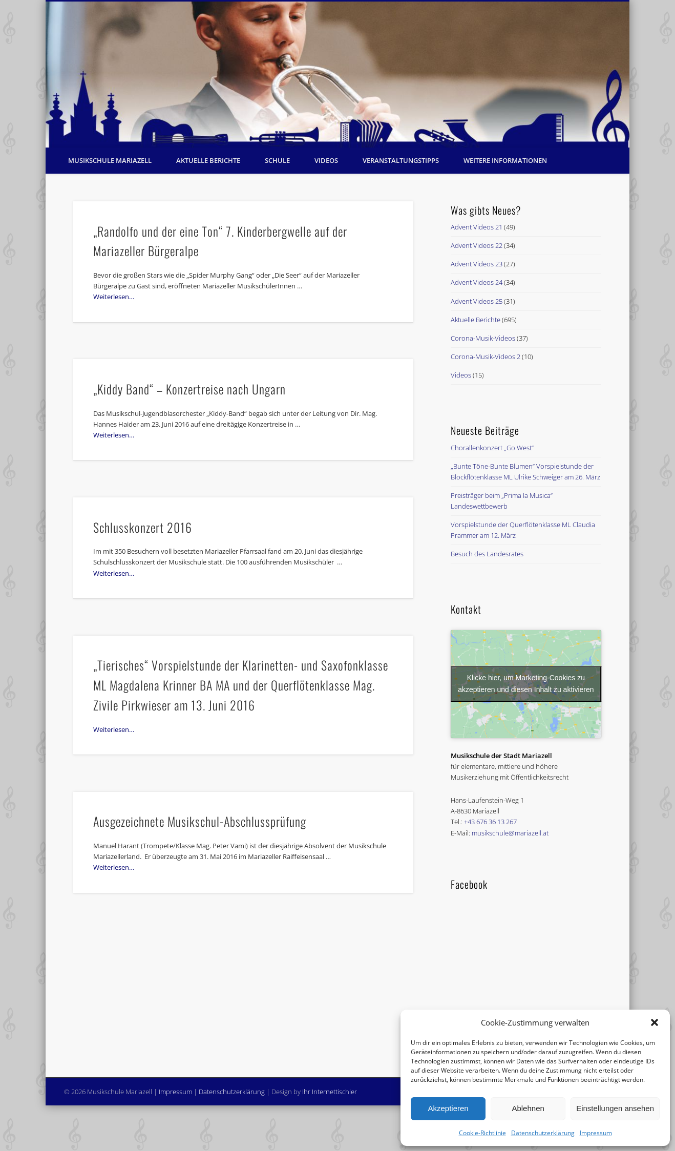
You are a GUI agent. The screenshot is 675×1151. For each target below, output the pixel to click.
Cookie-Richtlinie (482, 1132)
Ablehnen (528, 1108)
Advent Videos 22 (476, 245)
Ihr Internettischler (329, 1091)
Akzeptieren (448, 1108)
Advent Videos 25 (476, 301)
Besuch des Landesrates (487, 553)
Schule (277, 160)
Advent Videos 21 (476, 227)
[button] (654, 1022)
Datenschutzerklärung (543, 1132)
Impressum (596, 1132)
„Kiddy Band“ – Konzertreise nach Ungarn (189, 389)
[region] (337, 75)
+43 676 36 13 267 (490, 821)
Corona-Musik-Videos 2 (485, 356)
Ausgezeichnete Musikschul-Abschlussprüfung (199, 821)
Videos (326, 160)
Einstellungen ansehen (615, 1108)
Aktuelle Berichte (208, 160)
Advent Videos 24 (476, 282)
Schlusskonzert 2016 (142, 527)
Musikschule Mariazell (110, 160)
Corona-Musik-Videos (483, 338)
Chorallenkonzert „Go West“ (492, 447)
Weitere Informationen (505, 160)
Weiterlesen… (113, 296)
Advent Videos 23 (476, 263)
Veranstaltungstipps (401, 160)
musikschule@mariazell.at (510, 833)
